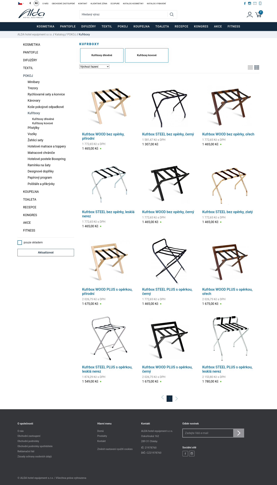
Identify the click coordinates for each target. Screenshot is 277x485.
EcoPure (115, 3)
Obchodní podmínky (28, 441)
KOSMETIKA (31, 44)
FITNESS (234, 26)
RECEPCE (29, 207)
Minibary (34, 82)
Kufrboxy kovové (42, 123)
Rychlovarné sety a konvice (46, 94)
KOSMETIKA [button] (45, 26)
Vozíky (32, 134)
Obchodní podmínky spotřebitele (35, 446)
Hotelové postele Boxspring (47, 159)
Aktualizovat (46, 252)
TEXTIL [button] (107, 26)
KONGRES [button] (201, 26)
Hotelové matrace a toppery (47, 146)
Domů (100, 431)
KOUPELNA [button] (142, 26)
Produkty (102, 436)
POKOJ (71, 34)
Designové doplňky (41, 171)
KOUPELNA (31, 191)
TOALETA (29, 199)
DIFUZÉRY (30, 60)
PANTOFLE (68, 26)
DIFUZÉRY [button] (88, 26)
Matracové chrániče (41, 153)
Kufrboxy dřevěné (43, 119)
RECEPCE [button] (181, 26)
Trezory (33, 88)
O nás (45, 3)
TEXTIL (28, 68)
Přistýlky (33, 128)
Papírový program (40, 177)
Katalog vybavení (156, 3)
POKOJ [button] (123, 26)
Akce (218, 26)
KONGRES (30, 215)
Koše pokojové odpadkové (46, 107)
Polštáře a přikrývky (41, 184)
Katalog (60, 34)
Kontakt (82, 3)
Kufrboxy (34, 113)
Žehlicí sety (35, 140)
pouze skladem (30, 242)
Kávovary (34, 100)
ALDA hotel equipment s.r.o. (34, 34)
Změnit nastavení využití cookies (115, 449)
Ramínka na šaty (39, 165)
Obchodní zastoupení (63, 3)
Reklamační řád (25, 451)
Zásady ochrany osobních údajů (34, 456)
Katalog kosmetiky (133, 3)
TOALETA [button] (162, 26)
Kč (36, 3)
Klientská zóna (99, 3)
